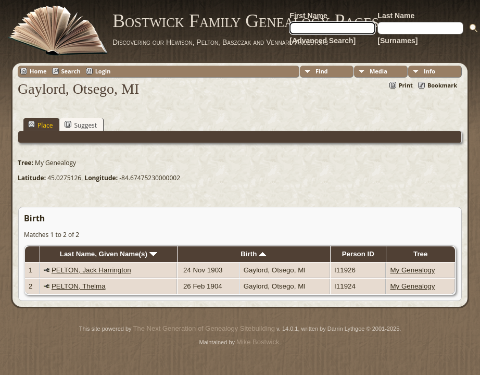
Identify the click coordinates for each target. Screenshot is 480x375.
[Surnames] (397, 40)
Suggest (81, 125)
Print (406, 85)
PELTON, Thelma (79, 286)
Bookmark (442, 85)
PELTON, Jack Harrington (91, 270)
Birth (254, 254)
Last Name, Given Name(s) (108, 254)
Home (38, 71)
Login (103, 71)
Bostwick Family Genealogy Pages (245, 20)
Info (429, 71)
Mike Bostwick (257, 342)
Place (40, 125)
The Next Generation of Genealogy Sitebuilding (204, 328)
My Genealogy (412, 270)
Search (71, 71)
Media (378, 71)
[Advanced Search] (322, 40)
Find (321, 71)
